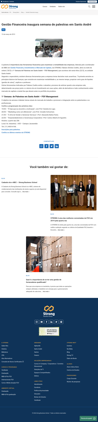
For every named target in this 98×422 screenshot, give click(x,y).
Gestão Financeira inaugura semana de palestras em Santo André (32, 12)
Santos (36, 352)
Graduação (5, 373)
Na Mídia (70, 349)
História (4, 349)
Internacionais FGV (8, 379)
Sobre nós (61, 6)
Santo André (38, 349)
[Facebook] (46, 322)
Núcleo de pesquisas (73, 382)
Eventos (69, 346)
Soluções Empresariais (81, 1)
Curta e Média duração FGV (10, 383)
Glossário (37, 394)
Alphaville (37, 346)
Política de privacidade (41, 390)
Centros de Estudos (73, 370)
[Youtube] (42, 322)
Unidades (53, 6)
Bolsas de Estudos (40, 397)
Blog (22, 12)
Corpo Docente (71, 378)
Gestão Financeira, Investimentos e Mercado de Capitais (31, 68)
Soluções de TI (39, 369)
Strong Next (16, 12)
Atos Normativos (7, 358)
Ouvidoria (37, 387)
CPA (3, 355)
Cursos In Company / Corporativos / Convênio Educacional (48, 365)
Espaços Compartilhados (42, 372)
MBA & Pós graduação (9, 394)
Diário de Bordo (72, 358)
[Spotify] (61, 322)
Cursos (45, 6)
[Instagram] (37, 322)
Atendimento (38, 384)
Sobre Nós (5, 346)
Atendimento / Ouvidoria (7, 1)
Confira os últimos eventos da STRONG (16, 132)
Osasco (36, 355)
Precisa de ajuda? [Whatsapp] (88, 418)
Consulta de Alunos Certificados (13, 362)
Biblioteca (5, 352)
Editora (36, 376)
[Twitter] (56, 322)
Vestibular (5, 370)
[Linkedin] (51, 322)
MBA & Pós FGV (7, 376)
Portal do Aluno (92, 1)
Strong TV (70, 355)
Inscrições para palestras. (11, 130)
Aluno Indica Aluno (73, 367)
